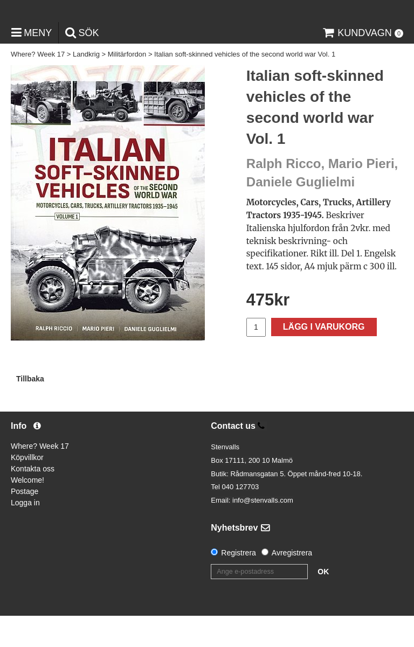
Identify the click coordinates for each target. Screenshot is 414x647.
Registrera (238, 584)
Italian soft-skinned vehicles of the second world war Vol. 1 (244, 86)
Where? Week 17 (38, 86)
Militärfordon (127, 86)
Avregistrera (292, 584)
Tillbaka (30, 410)
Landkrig (86, 86)
